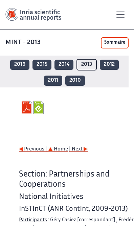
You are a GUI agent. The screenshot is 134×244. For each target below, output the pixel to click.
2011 (53, 80)
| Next (78, 149)
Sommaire (114, 43)
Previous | (33, 149)
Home (58, 149)
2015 (42, 64)
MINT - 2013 (23, 42)
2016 (19, 64)
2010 (75, 80)
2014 (64, 64)
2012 (109, 64)
